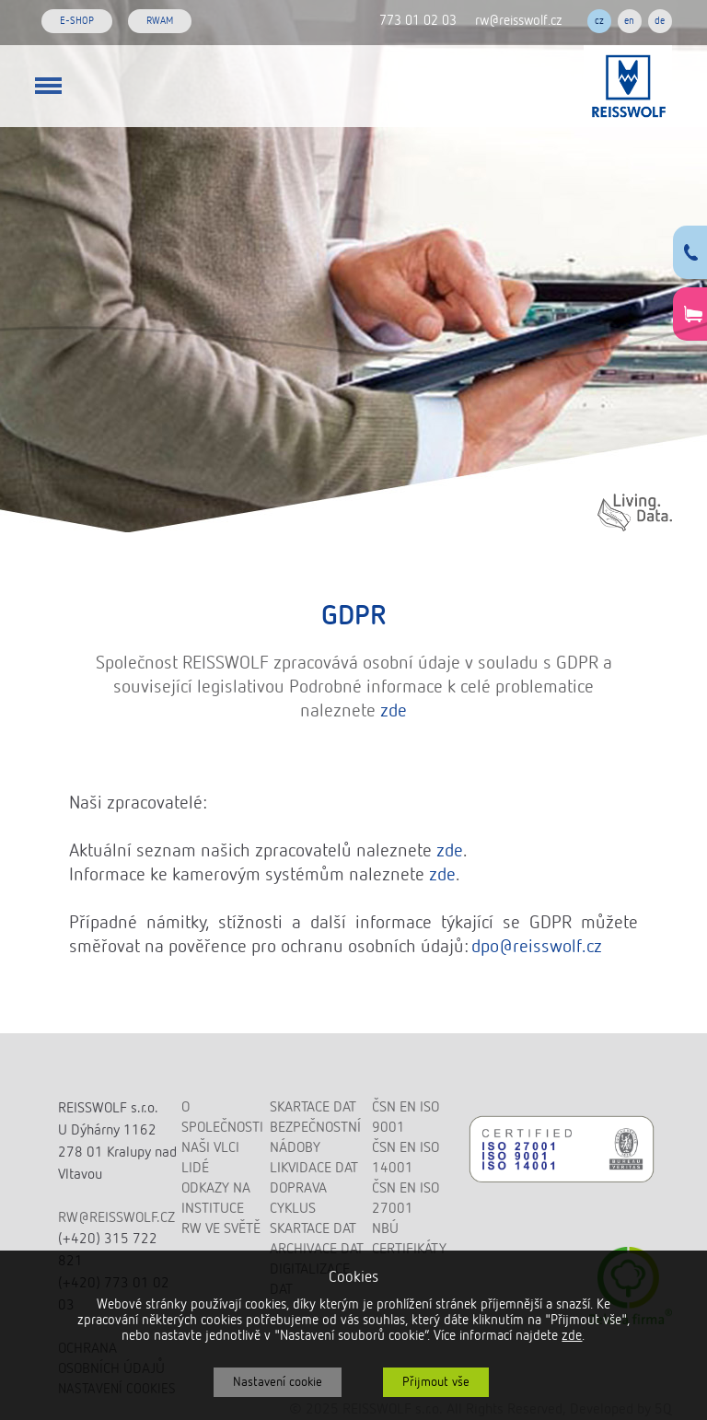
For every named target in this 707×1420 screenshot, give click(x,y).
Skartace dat (313, 1107)
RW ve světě (221, 1229)
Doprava (298, 1188)
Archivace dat (317, 1249)
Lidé (195, 1168)
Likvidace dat (314, 1168)
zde (393, 711)
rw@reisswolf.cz (518, 21)
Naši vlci (210, 1148)
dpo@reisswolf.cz (536, 946)
